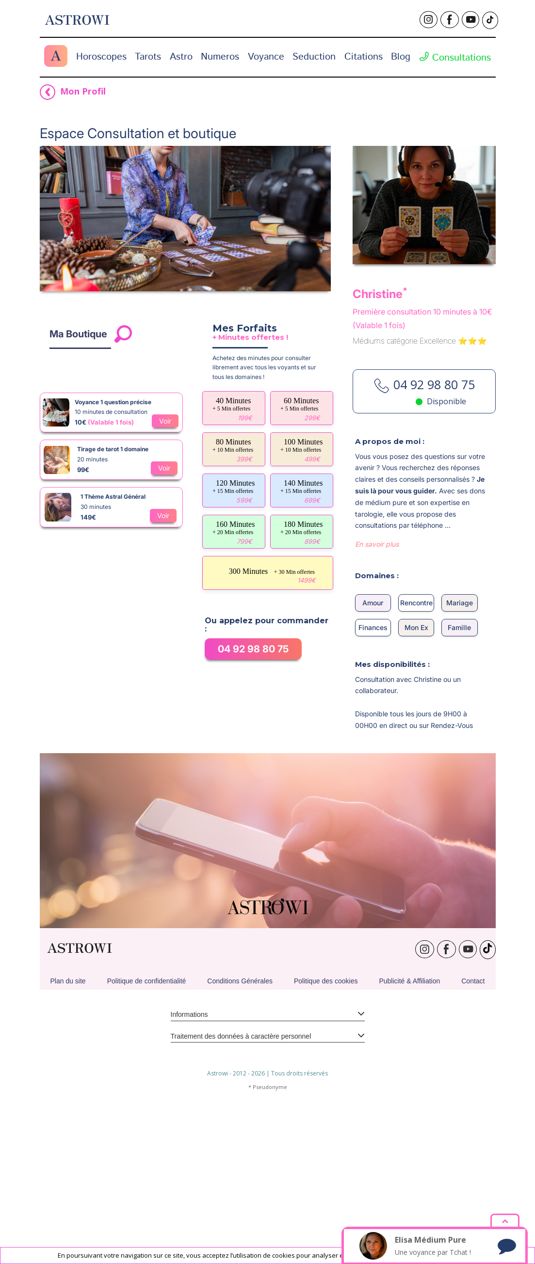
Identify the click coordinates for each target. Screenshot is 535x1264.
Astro (181, 57)
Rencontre (416, 748)
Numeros (220, 57)
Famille (459, 773)
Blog (400, 57)
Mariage (459, 748)
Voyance (266, 57)
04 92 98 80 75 (253, 794)
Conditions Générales (240, 1126)
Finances (373, 773)
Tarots (148, 57)
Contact (473, 1126)
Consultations (455, 58)
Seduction (314, 57)
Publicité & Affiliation (409, 1126)
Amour (372, 748)
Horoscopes (101, 57)
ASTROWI (79, 1094)
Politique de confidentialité (146, 1126)
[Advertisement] (268, 150)
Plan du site (67, 1126)
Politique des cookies (326, 1126)
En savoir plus (377, 689)
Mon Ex (416, 773)
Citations (363, 57)
